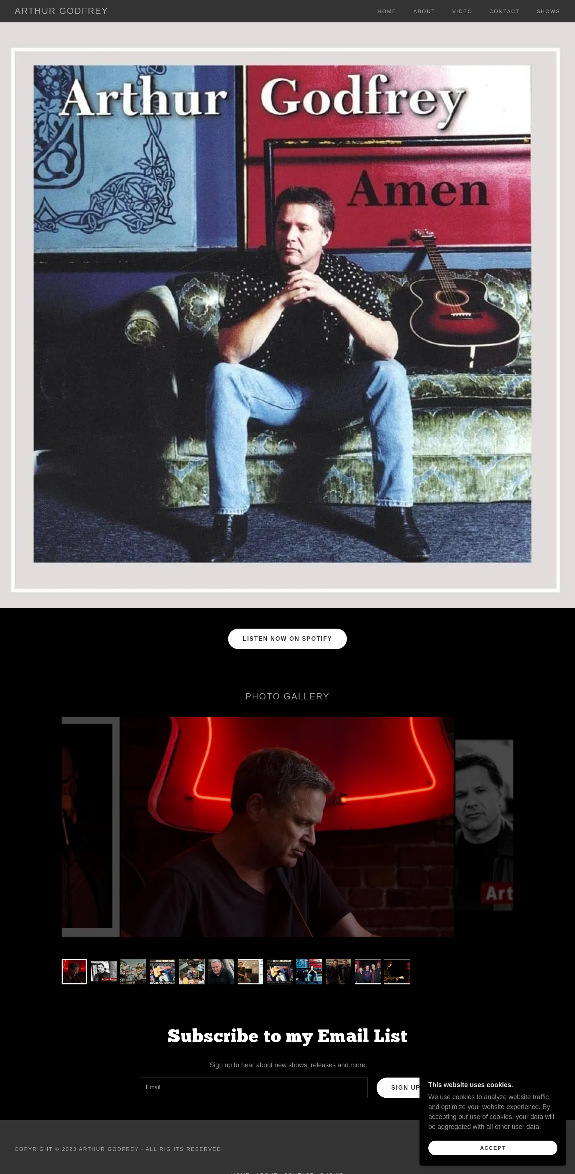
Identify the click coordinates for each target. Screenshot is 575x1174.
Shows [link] (548, 11)
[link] (61, 11)
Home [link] (387, 11)
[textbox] (254, 1088)
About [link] (424, 11)
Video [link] (462, 11)
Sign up (406, 1088)
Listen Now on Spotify (287, 639)
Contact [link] (504, 11)
